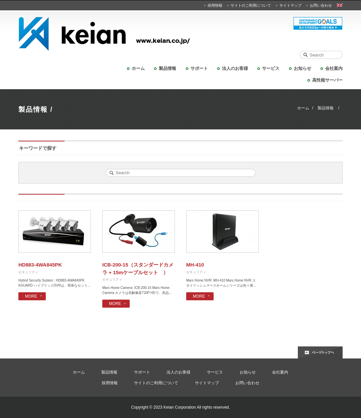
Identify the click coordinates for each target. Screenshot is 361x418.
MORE (31, 296)
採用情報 (215, 5)
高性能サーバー (327, 80)
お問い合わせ (321, 5)
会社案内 (334, 68)
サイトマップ (290, 5)
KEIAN (180, 34)
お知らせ (302, 68)
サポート (199, 68)
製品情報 (167, 68)
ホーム (138, 68)
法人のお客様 (235, 68)
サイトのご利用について (251, 5)
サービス (270, 68)
